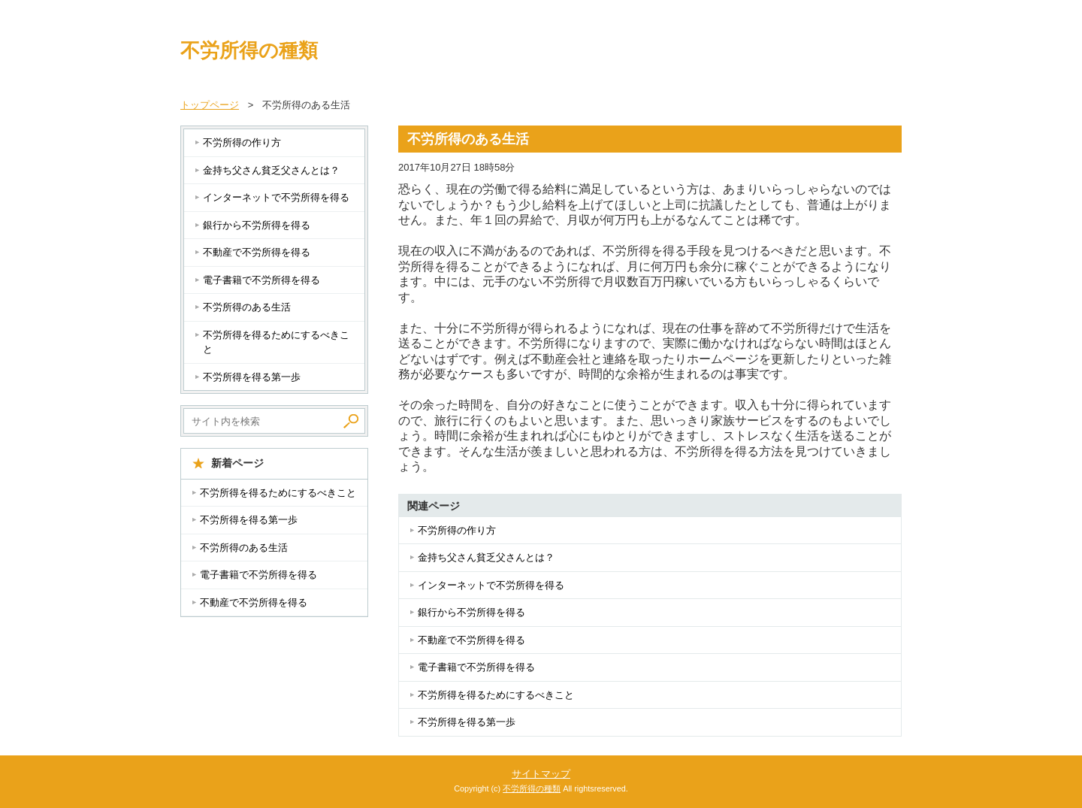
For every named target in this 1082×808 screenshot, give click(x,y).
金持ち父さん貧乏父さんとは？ (486, 557)
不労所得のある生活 (247, 307)
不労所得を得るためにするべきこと (496, 695)
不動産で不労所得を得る (471, 640)
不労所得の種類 (249, 50)
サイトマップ (541, 773)
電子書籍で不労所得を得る (476, 667)
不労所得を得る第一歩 (466, 722)
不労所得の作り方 (457, 530)
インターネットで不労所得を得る (491, 585)
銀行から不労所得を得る (471, 612)
